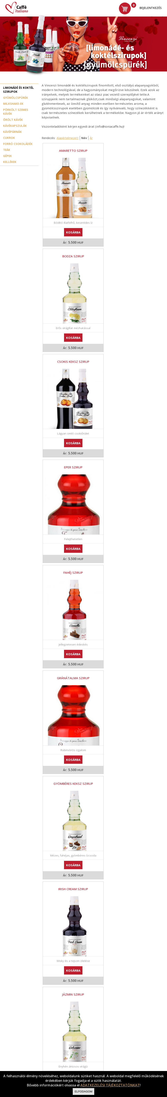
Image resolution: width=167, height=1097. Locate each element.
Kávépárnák (12, 132)
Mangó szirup (70, 656)
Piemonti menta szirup (130, 757)
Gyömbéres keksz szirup (71, 454)
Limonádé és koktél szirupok (18, 90)
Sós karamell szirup (130, 858)
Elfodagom (83, 1091)
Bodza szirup (129, 150)
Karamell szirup (129, 555)
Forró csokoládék (18, 144)
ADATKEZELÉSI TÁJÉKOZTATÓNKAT (110, 1085)
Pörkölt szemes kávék (15, 112)
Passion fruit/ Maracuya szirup (71, 757)
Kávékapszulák (15, 126)
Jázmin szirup (71, 555)
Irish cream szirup (130, 454)
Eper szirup (129, 252)
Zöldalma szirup (71, 960)
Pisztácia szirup (71, 858)
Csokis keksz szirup (71, 252)
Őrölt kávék (13, 120)
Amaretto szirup (71, 150)
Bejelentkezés (150, 8)
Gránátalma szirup (129, 353)
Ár (91, 138)
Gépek (7, 156)
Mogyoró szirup (129, 656)
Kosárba (71, 228)
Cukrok (9, 138)
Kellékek (9, 162)
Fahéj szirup (71, 353)
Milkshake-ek (13, 104)
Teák (6, 150)
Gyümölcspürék (15, 98)
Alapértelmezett (68, 138)
